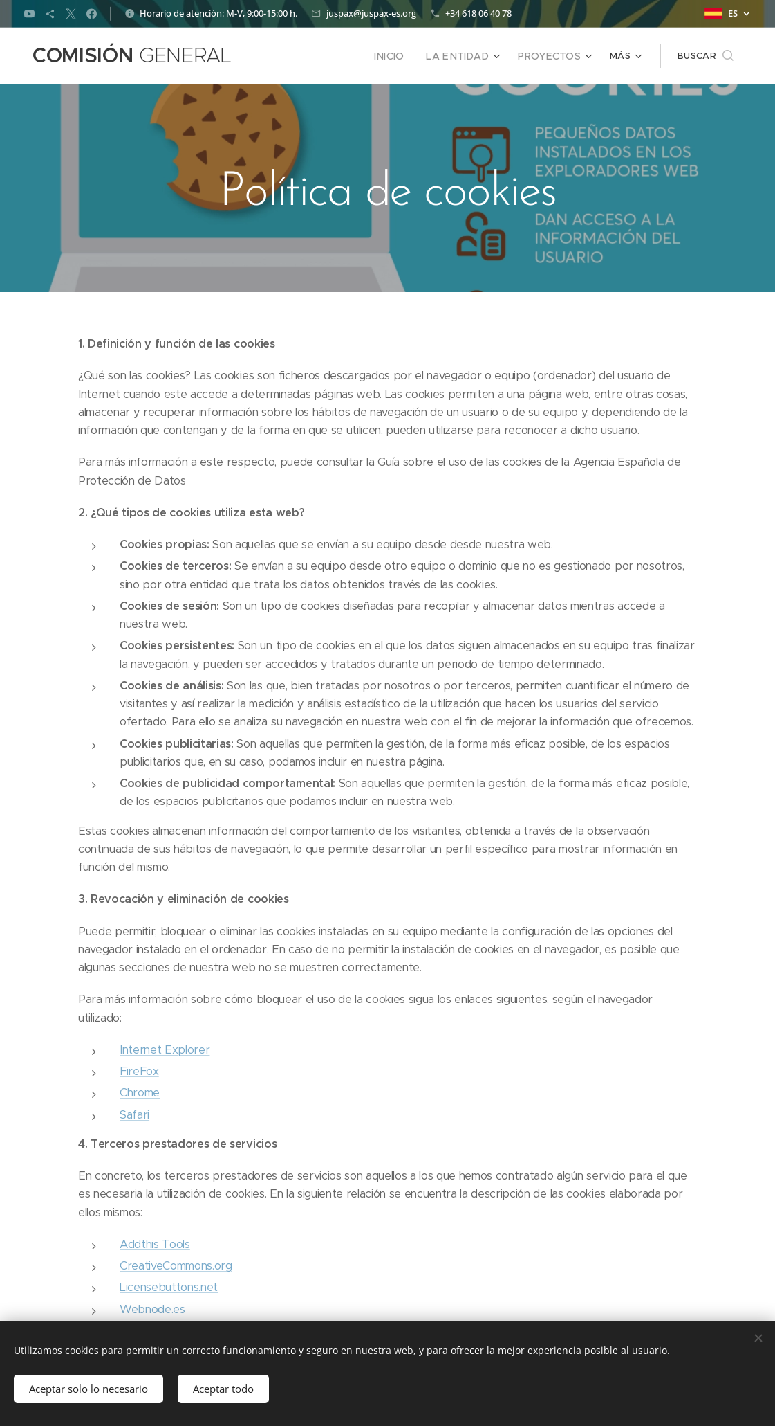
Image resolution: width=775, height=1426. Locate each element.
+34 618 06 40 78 (478, 13)
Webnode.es (152, 1309)
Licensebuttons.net (169, 1287)
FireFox (139, 1071)
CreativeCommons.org (176, 1265)
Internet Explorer (164, 1050)
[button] (705, 56)
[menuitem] (295, 56)
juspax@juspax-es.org (371, 13)
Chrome (140, 1092)
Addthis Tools (155, 1244)
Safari (134, 1115)
